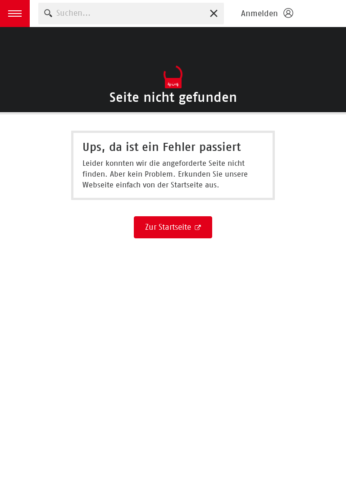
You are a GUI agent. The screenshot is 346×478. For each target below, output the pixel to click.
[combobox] (131, 13)
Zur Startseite (169, 227)
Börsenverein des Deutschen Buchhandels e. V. (322, 13)
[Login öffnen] (266, 13)
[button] (15, 13)
